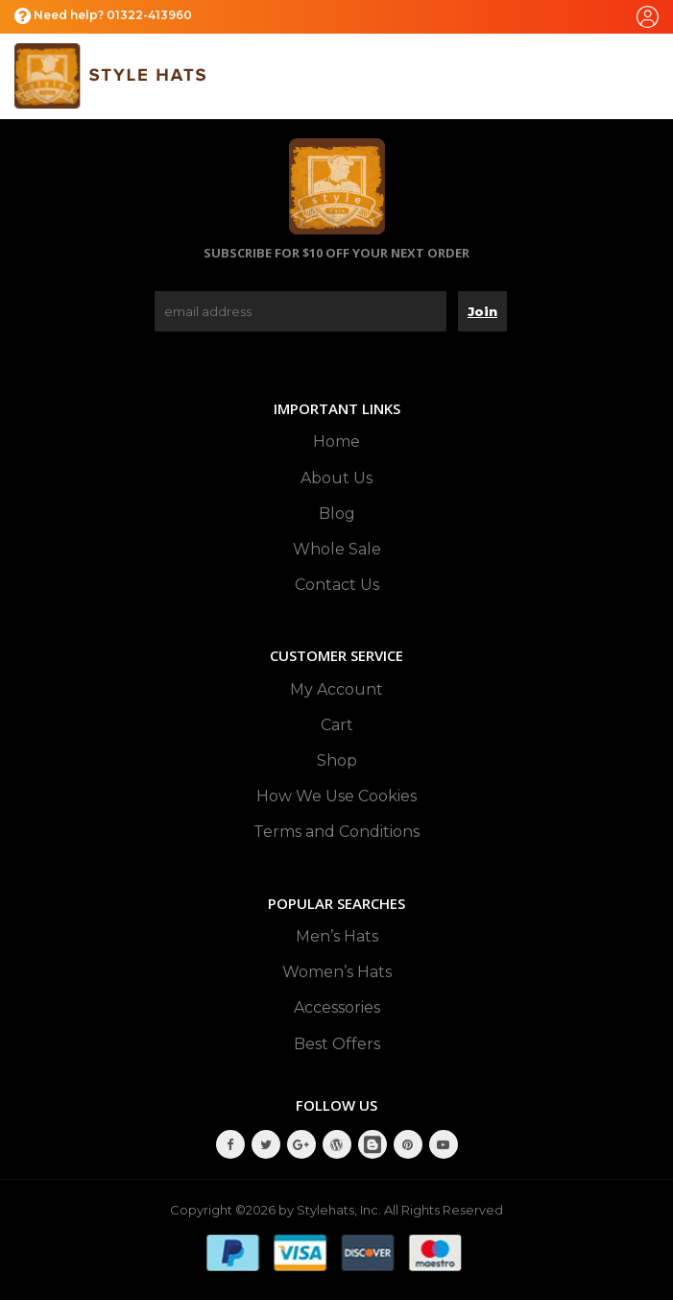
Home (336, 441)
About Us (336, 478)
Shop (337, 760)
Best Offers (337, 1044)
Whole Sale (337, 549)
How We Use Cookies (336, 796)
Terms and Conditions (336, 831)
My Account (336, 689)
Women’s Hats (337, 972)
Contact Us (337, 585)
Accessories (337, 1007)
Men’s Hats (337, 936)
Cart (337, 725)
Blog (337, 513)
